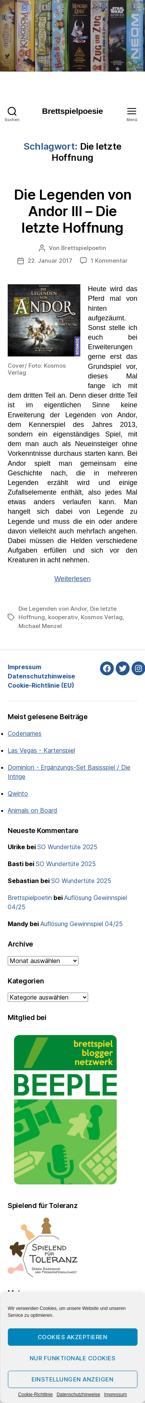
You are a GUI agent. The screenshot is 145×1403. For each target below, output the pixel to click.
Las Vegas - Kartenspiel (41, 750)
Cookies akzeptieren (73, 1337)
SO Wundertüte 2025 (67, 847)
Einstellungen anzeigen (73, 1379)
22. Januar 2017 (50, 260)
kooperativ (63, 617)
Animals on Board (32, 810)
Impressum (115, 1394)
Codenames (25, 733)
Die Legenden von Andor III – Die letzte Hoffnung (72, 211)
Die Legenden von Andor (52, 608)
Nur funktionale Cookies (73, 1358)
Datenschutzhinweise (78, 1394)
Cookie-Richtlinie (35, 1394)
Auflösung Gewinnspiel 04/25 (81, 924)
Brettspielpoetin (83, 248)
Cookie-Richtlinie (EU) (41, 685)
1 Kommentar (109, 260)
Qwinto (18, 793)
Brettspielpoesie (72, 111)
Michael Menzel (40, 626)
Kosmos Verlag (102, 617)
